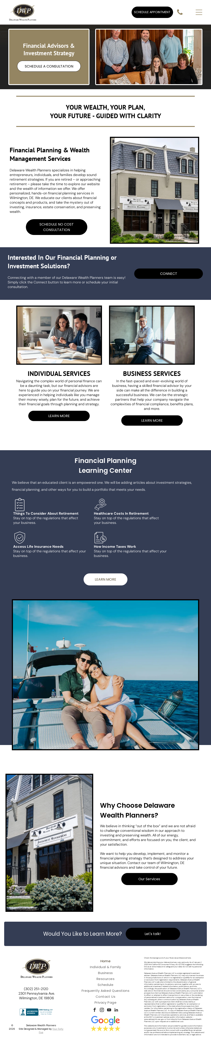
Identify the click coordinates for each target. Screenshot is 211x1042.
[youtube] (109, 1010)
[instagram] (102, 1010)
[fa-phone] (179, 14)
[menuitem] (105, 961)
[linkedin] (116, 1010)
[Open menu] (199, 12)
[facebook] (94, 1010)
